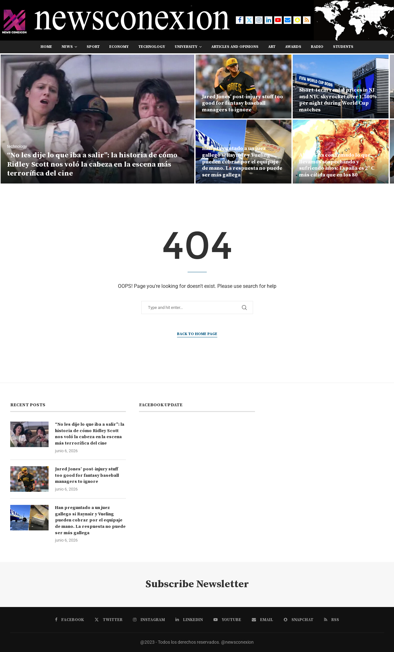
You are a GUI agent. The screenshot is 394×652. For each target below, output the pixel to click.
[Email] (287, 20)
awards (293, 46)
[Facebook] (239, 20)
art (271, 46)
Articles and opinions (235, 46)
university (186, 46)
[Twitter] (249, 20)
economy (119, 46)
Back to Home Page (197, 334)
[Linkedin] (268, 20)
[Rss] (307, 20)
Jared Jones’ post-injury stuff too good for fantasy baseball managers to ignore (242, 103)
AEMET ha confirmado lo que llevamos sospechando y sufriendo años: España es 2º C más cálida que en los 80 (337, 165)
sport (93, 46)
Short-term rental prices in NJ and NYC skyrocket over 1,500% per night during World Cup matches (338, 100)
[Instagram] (259, 20)
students (343, 46)
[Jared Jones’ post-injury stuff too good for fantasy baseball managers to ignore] (243, 86)
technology (151, 46)
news (67, 46)
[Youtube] (278, 20)
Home (46, 46)
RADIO (317, 46)
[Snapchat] (297, 20)
